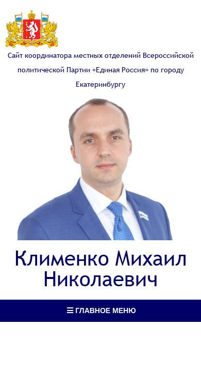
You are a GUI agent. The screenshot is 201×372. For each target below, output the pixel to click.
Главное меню (101, 310)
